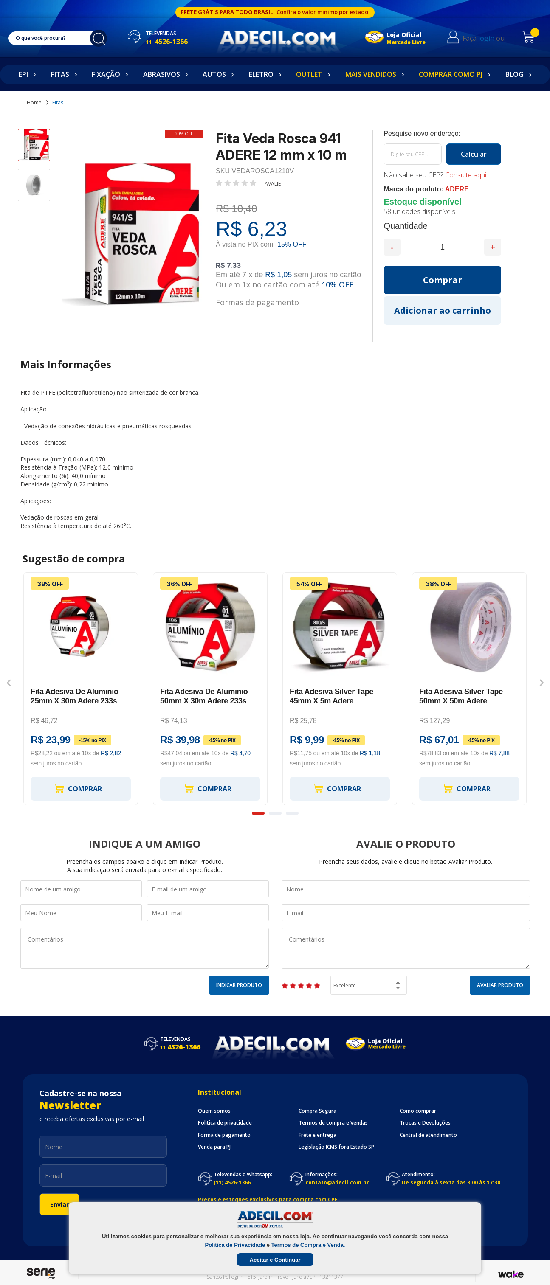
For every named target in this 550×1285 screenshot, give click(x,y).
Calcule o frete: (442, 134)
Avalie (273, 183)
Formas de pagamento (257, 301)
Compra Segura (317, 1111)
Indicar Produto (239, 985)
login (486, 38)
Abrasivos (161, 74)
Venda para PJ (214, 1147)
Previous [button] (8, 682)
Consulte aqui (465, 175)
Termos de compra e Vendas (333, 1122)
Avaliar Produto (500, 985)
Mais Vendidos (370, 74)
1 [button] (258, 813)
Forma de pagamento (224, 1135)
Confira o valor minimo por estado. (322, 12)
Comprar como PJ (450, 74)
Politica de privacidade (225, 1122)
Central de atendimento (428, 1135)
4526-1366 (167, 41)
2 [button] (275, 813)
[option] (34, 149)
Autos (214, 74)
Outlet (309, 74)
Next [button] (541, 682)
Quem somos (214, 1111)
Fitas (60, 74)
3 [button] (292, 813)
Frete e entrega (317, 1135)
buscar (98, 38)
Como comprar (418, 1111)
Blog (514, 74)
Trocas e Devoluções (425, 1122)
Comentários (144, 948)
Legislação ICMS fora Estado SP (336, 1147)
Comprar (78, 788)
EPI (23, 74)
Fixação (106, 74)
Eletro (261, 74)
